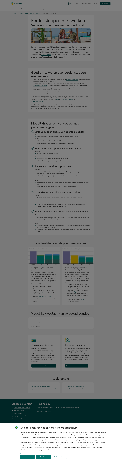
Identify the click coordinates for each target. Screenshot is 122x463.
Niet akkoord (43, 457)
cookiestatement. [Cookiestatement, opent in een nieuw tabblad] (65, 450)
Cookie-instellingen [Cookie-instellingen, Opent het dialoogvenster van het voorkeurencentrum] (59, 457)
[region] (61, 443)
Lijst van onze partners (25, 453)
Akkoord (27, 457)
